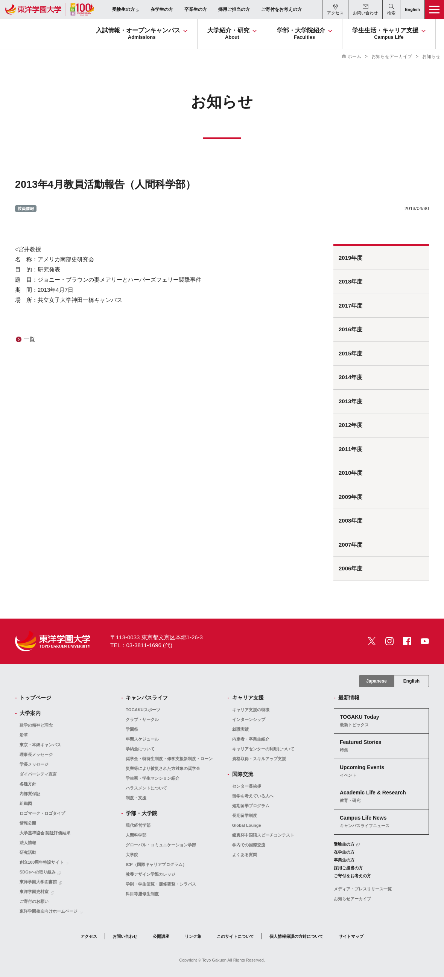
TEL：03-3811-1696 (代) (141, 645)
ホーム (354, 56)
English (411, 681)
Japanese (376, 681)
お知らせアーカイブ (391, 56)
